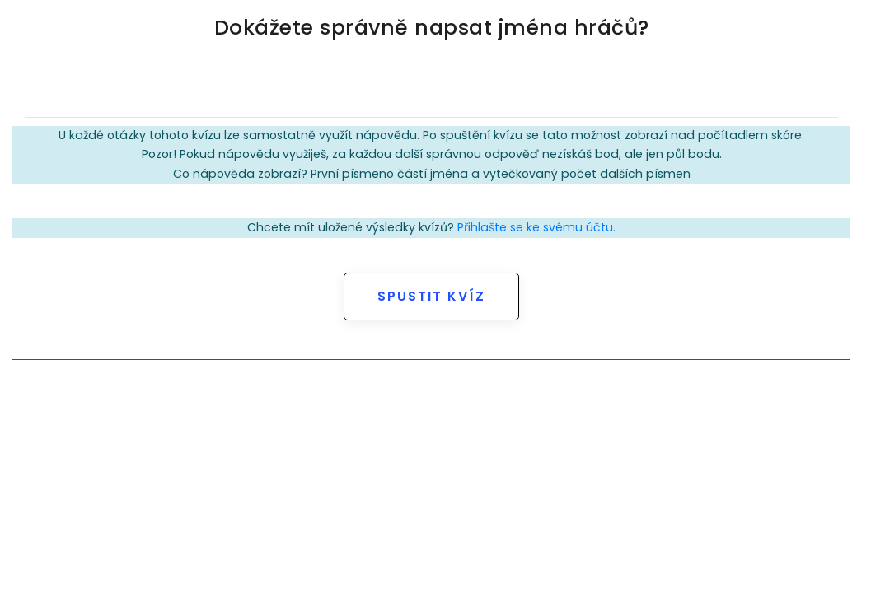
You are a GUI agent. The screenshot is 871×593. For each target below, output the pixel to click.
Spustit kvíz (431, 296)
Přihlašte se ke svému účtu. (536, 227)
